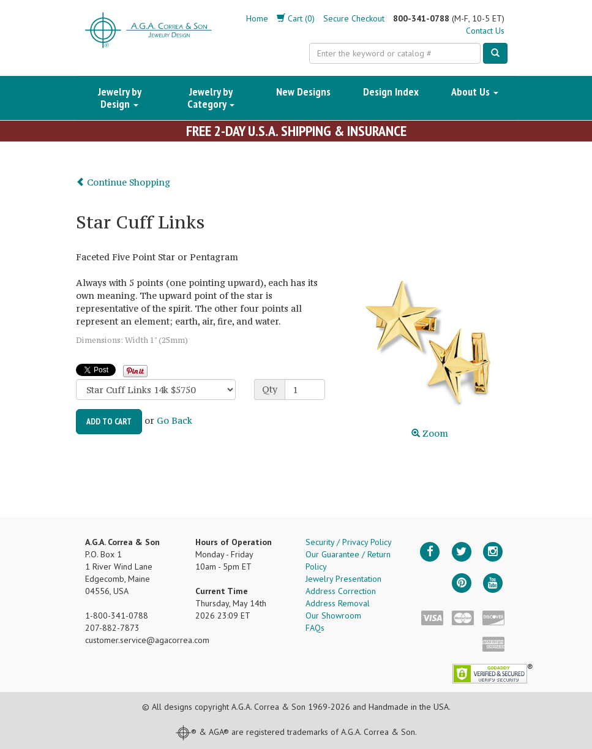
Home (257, 18)
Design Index (391, 92)
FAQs (314, 627)
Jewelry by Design (119, 98)
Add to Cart (109, 421)
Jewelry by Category (210, 98)
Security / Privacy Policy (348, 542)
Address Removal (337, 603)
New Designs (303, 92)
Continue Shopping (123, 182)
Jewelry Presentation (343, 578)
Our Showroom (333, 615)
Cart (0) (296, 18)
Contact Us (485, 30)
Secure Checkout (353, 18)
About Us (474, 92)
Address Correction (340, 591)
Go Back (174, 420)
